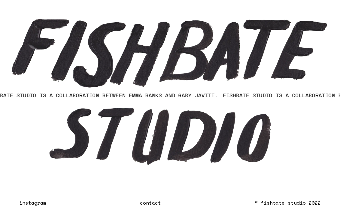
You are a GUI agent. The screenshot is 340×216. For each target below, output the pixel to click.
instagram (32, 202)
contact (150, 202)
